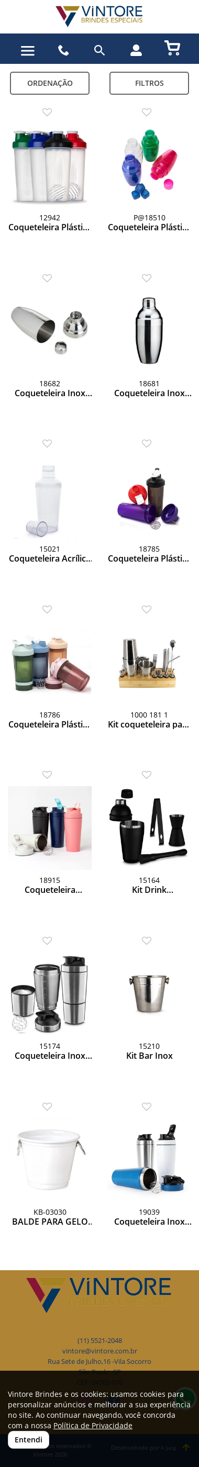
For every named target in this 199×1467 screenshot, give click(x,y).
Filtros (149, 83)
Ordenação (50, 83)
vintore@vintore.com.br (99, 1351)
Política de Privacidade (92, 1425)
